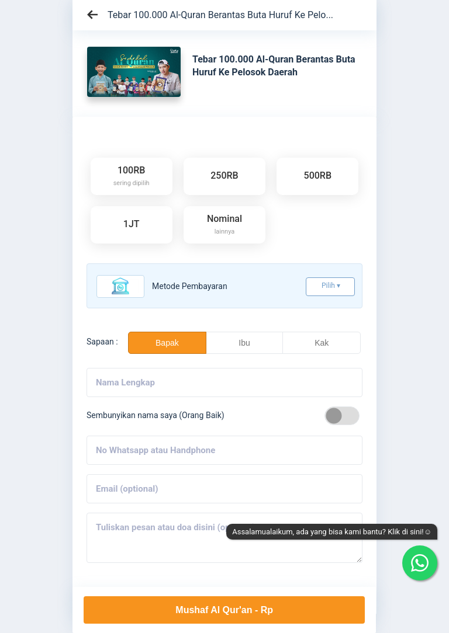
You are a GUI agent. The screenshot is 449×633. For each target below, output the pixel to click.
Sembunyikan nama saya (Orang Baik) (155, 415)
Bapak (167, 342)
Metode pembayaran (189, 286)
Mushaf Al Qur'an (224, 610)
